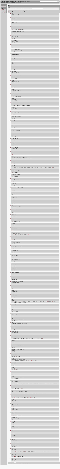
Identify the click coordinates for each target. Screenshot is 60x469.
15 (10, 75)
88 (10, 403)
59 (10, 272)
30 (10, 142)
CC (23, 451)
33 (10, 156)
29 (10, 138)
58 (10, 267)
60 (10, 276)
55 (10, 254)
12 (10, 62)
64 (10, 294)
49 (10, 227)
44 (10, 205)
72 (10, 331)
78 (10, 358)
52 (10, 241)
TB (52, 167)
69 (10, 317)
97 (10, 443)
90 (10, 412)
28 (10, 133)
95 (10, 434)
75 (10, 344)
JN (19, 29)
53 (10, 245)
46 (10, 214)
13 (10, 66)
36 (10, 169)
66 (10, 304)
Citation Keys (4, 12)
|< (8, 11)
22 (10, 107)
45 (10, 209)
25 (10, 120)
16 (10, 80)
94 (10, 430)
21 (10, 102)
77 (10, 353)
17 (10, 84)
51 (10, 236)
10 (10, 53)
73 (10, 335)
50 (10, 232)
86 (10, 394)
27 (10, 129)
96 (10, 439)
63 (10, 290)
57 (10, 263)
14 (10, 71)
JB (14, 301)
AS (12, 154)
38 (10, 178)
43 (10, 200)
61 (10, 281)
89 (10, 408)
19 (10, 93)
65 (10, 299)
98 (10, 448)
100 (10, 458)
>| (19, 11)
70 (10, 322)
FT (47, 301)
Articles (3, 9)
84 (10, 385)
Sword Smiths (4, 11)
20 (10, 98)
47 (10, 218)
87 (10, 399)
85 (10, 390)
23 (10, 111)
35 (10, 165)
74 (10, 340)
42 (10, 196)
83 (10, 380)
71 (10, 326)
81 (10, 371)
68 (10, 313)
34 (10, 160)
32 (10, 151)
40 (10, 187)
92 (10, 421)
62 (10, 285)
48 (10, 223)
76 (10, 349)
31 (10, 147)
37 (10, 174)
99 (10, 453)
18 (10, 89)
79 (10, 362)
